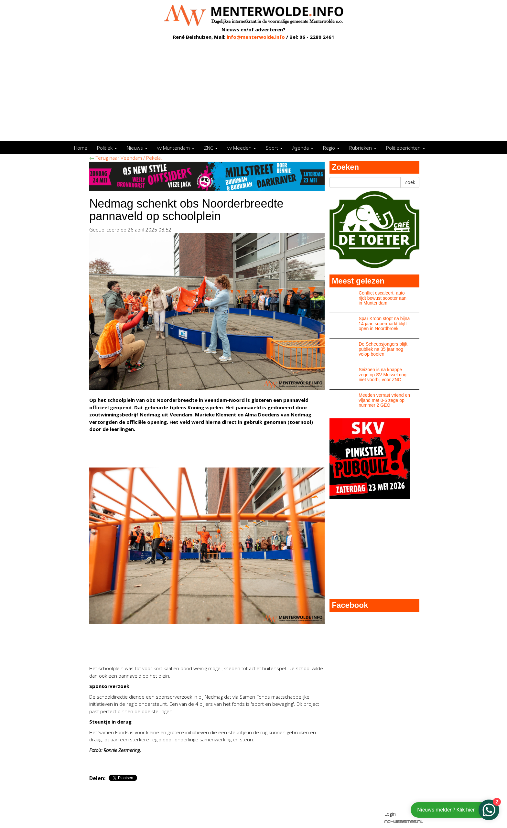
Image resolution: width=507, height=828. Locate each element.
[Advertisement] (253, 93)
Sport (274, 148)
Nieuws (137, 148)
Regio (331, 148)
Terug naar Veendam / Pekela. (125, 158)
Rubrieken (362, 148)
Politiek (107, 148)
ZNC (211, 148)
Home (80, 148)
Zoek (410, 182)
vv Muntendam (175, 148)
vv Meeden (241, 148)
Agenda (302, 148)
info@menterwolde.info (256, 37)
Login (390, 814)
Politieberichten (405, 148)
